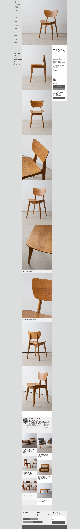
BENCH (16, 21)
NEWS (15, 57)
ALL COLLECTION (17, 7)
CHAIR (16, 17)
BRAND (15, 43)
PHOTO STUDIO (17, 53)
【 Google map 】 (26, 515)
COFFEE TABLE (17, 13)
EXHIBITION (16, 47)
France (24, 453)
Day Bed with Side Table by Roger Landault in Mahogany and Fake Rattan (29, 451)
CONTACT (27, 518)
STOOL (16, 20)
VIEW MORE (36, 507)
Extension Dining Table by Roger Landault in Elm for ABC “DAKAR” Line (44, 500)
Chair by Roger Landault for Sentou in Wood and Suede (28, 495)
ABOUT (15, 61)
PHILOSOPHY (16, 51)
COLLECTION (16, 6)
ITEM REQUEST (28, 522)
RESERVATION (59, 97)
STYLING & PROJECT (18, 49)
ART (14, 38)
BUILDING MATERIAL (18, 39)
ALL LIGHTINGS (17, 25)
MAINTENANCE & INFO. (18, 59)
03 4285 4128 (59, 88)
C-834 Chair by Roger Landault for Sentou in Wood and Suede (28, 473)
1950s (27, 453)
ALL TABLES (16, 10)
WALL (15, 31)
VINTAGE (55, 83)
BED (14, 24)
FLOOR (16, 28)
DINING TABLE (17, 11)
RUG (15, 32)
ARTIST (15, 42)
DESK (15, 14)
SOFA (15, 18)
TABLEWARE (16, 36)
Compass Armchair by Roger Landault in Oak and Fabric (44, 455)
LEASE (15, 55)
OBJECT (15, 35)
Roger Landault (58, 79)
